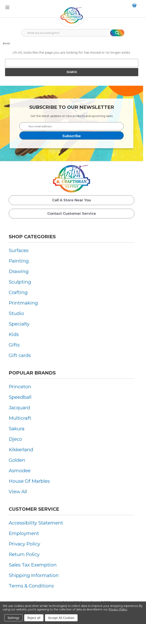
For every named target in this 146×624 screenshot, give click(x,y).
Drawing (19, 271)
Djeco (15, 439)
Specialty (19, 324)
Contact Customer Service (71, 213)
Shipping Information (34, 575)
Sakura (16, 428)
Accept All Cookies (61, 618)
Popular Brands (32, 373)
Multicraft (20, 418)
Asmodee (20, 470)
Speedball (20, 397)
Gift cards (20, 355)
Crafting (18, 292)
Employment (24, 533)
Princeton (20, 386)
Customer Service (34, 509)
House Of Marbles (29, 481)
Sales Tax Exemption (33, 565)
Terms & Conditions (31, 586)
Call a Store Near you (71, 200)
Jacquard (19, 407)
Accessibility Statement (36, 523)
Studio (16, 313)
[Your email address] (71, 126)
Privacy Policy (24, 544)
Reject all (33, 618)
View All (18, 491)
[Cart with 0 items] (135, 5)
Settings (13, 618)
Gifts (14, 345)
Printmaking (23, 303)
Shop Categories (32, 236)
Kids (14, 334)
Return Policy (24, 554)
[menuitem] (23, 250)
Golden (17, 460)
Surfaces (19, 250)
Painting (19, 261)
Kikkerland (21, 449)
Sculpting (20, 282)
